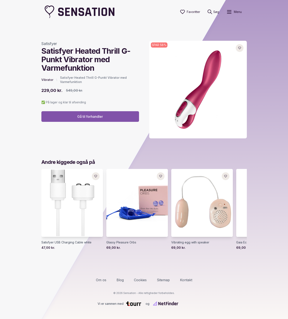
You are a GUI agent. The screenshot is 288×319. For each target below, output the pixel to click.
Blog (120, 280)
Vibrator (47, 80)
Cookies (140, 280)
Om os (101, 280)
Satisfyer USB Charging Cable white (66, 242)
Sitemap (163, 280)
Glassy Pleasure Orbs (121, 242)
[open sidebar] (234, 12)
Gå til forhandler (90, 116)
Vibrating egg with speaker (190, 242)
